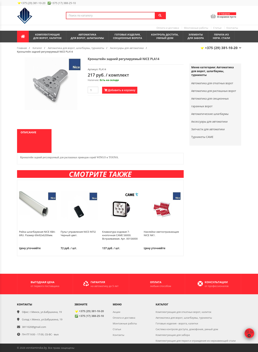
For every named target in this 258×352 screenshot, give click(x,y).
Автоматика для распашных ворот (213, 91)
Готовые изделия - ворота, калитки (177, 323)
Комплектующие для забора (173, 335)
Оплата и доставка (167, 28)
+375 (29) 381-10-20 (220, 47)
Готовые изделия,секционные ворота (127, 36)
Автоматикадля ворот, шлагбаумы (87, 36)
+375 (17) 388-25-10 (89, 316)
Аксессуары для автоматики (127, 48)
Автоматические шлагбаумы (210, 114)
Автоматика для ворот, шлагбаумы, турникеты (76, 48)
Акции (116, 312)
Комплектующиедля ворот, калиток (47, 36)
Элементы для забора (196, 36)
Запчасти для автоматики (208, 129)
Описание (28, 132)
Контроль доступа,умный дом (165, 36)
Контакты (232, 28)
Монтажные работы (196, 28)
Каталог (37, 48)
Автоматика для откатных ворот (212, 83)
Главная (22, 48)
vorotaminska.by (36, 348)
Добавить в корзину (119, 90)
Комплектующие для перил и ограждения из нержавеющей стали (196, 340)
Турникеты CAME (202, 137)
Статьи (217, 28)
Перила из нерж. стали (221, 36)
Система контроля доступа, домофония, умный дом (187, 329)
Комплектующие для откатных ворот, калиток (183, 312)
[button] (78, 61)
